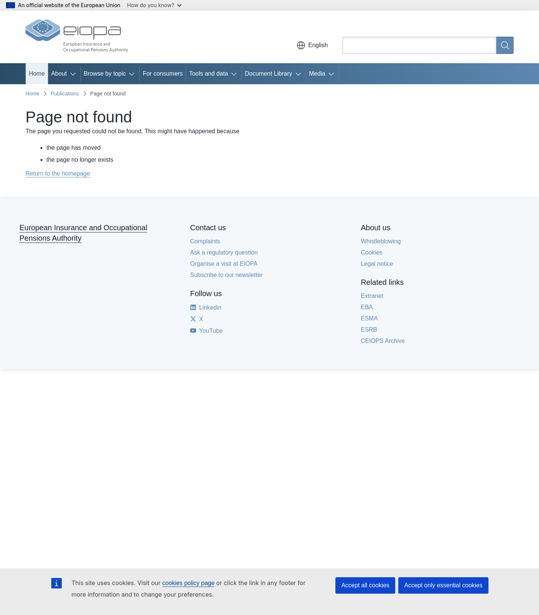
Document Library (268, 73)
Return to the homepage (57, 173)
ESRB (369, 329)
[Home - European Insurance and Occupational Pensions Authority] (76, 36)
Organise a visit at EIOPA (224, 264)
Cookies (372, 252)
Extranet (372, 296)
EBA (367, 307)
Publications (65, 94)
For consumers (163, 73)
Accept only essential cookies (443, 585)
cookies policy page (188, 583)
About (59, 73)
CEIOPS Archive (383, 341)
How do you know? (154, 5)
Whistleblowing (381, 241)
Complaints (205, 241)
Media (317, 73)
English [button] (312, 45)
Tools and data (208, 73)
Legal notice (377, 264)
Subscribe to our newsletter (226, 275)
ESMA (369, 318)
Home (37, 73)
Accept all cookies (365, 585)
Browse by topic (105, 73)
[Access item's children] (74, 73)
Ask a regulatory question (224, 252)
